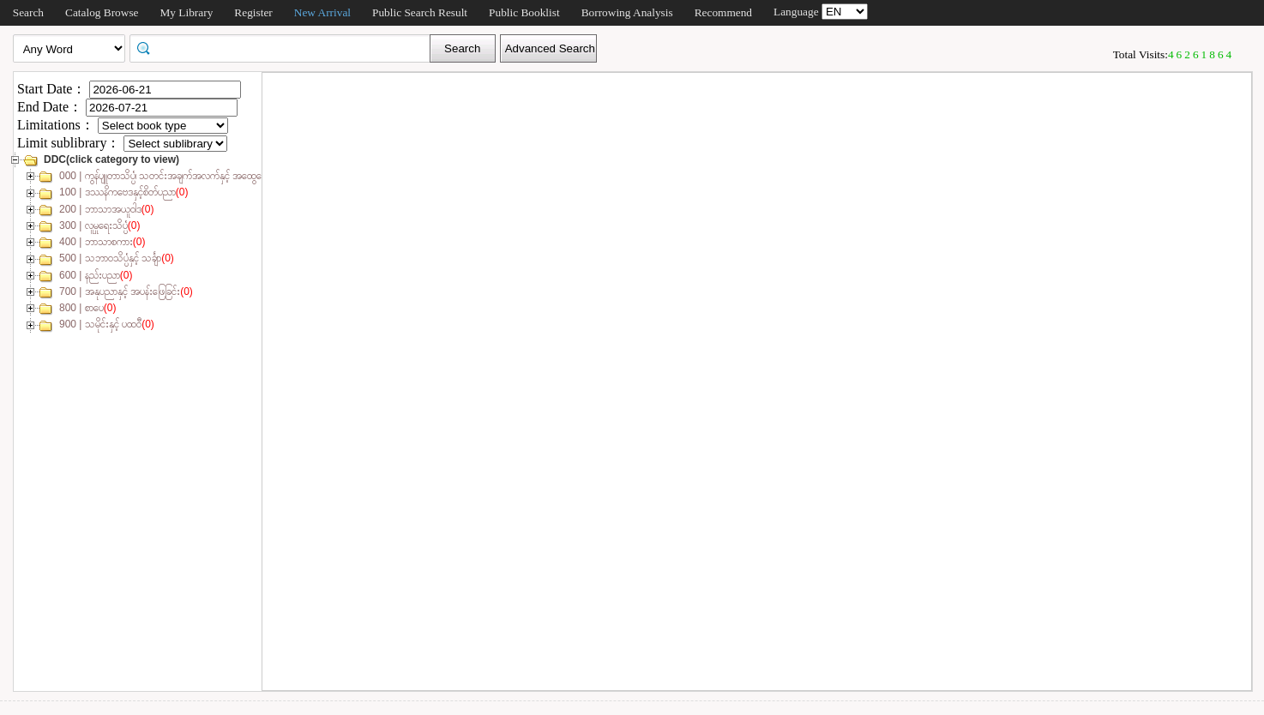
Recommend (723, 12)
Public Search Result (419, 12)
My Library (187, 12)
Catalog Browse (102, 12)
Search (28, 12)
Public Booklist (524, 12)
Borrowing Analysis (627, 12)
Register (253, 12)
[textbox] (285, 47)
